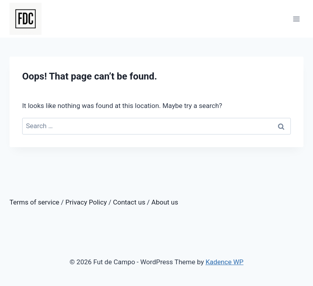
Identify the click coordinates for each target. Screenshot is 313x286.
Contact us (129, 202)
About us (165, 202)
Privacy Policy (86, 202)
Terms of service (34, 202)
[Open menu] (296, 19)
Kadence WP (224, 262)
